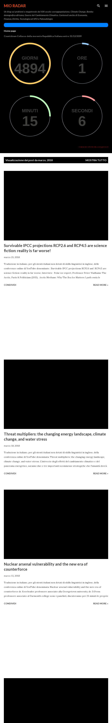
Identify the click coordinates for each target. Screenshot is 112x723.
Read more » (100, 284)
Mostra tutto (96, 160)
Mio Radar (15, 5)
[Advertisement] (56, 323)
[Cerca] (98, 6)
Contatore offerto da (93, 147)
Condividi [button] (10, 284)
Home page (10, 30)
